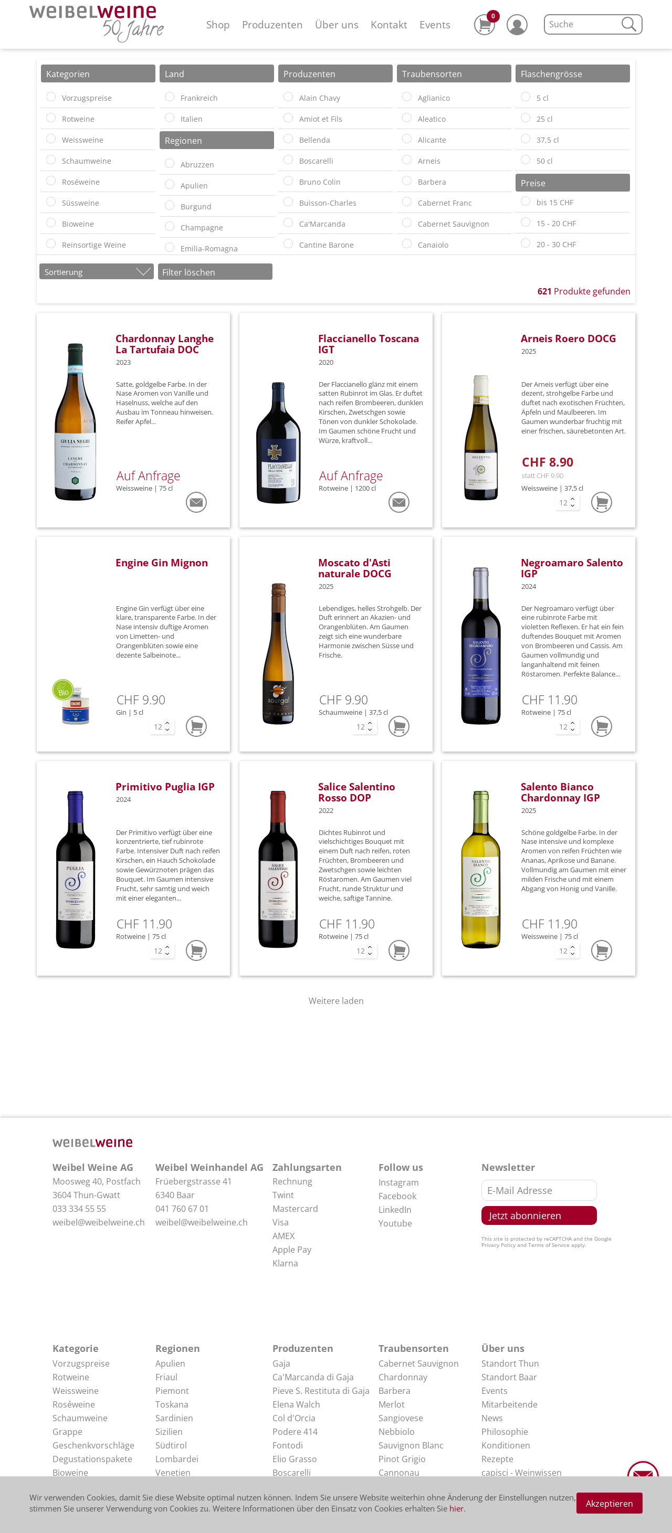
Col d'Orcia (294, 1418)
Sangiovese (401, 1418)
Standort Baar (509, 1377)
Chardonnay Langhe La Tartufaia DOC (165, 343)
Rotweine (70, 1377)
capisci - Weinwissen (521, 1472)
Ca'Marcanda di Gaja (313, 1377)
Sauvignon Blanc (411, 1445)
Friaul (166, 1377)
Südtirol (171, 1445)
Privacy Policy (498, 1245)
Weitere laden (336, 1001)
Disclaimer (502, 1500)
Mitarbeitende (509, 1404)
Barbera (395, 1391)
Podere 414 (295, 1431)
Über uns (337, 24)
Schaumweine (80, 1418)
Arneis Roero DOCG (568, 338)
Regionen (177, 1348)
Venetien (173, 1472)
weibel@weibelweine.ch (98, 1222)
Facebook (397, 1196)
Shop (218, 24)
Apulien (170, 1363)
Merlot (392, 1404)
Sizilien (169, 1431)
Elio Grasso (294, 1459)
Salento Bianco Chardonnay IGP (560, 792)
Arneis (391, 1486)
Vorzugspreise (81, 1363)
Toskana (171, 1404)
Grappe (67, 1431)
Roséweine (73, 1404)
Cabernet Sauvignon (419, 1363)
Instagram (399, 1182)
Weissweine (75, 1391)
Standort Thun (510, 1363)
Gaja (281, 1363)
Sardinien (174, 1418)
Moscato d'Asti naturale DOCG (355, 567)
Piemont (172, 1391)
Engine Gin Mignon (162, 562)
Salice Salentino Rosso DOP (356, 792)
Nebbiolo (397, 1431)
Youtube (395, 1223)
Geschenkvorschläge (93, 1445)
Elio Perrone (296, 1486)
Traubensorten (414, 1348)
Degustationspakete (92, 1459)
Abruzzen (174, 1486)
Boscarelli (291, 1472)
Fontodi (287, 1445)
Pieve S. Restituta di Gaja (321, 1391)
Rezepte (497, 1459)
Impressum (504, 1486)
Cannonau (399, 1472)
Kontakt (389, 24)
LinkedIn (395, 1209)
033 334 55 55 (79, 1208)
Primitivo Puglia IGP (165, 786)
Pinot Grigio (402, 1459)
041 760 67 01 (182, 1208)
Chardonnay (403, 1377)
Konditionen (505, 1445)
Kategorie (75, 1348)
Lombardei (176, 1459)
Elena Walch (296, 1404)
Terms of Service (549, 1245)
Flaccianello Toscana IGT (368, 343)
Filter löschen (188, 272)
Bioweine (70, 1472)
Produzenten (272, 24)
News (492, 1418)
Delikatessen (77, 1486)
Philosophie (504, 1431)
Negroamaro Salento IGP (572, 567)
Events (434, 24)
